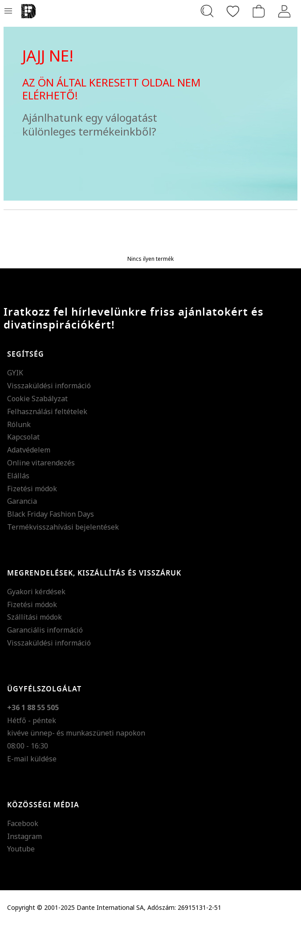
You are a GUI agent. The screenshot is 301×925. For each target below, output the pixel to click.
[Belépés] (284, 11)
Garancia (22, 501)
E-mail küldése (32, 759)
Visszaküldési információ (49, 386)
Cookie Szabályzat (37, 398)
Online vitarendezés (41, 463)
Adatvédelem (28, 450)
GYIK (15, 373)
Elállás (18, 476)
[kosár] (258, 11)
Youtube (21, 849)
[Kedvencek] (233, 11)
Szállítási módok (34, 617)
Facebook (22, 823)
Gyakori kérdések (36, 591)
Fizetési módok (32, 488)
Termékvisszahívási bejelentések (63, 527)
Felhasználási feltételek (47, 411)
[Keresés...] (207, 11)
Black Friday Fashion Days (50, 514)
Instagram (24, 836)
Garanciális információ (45, 630)
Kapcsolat (23, 437)
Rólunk (19, 424)
